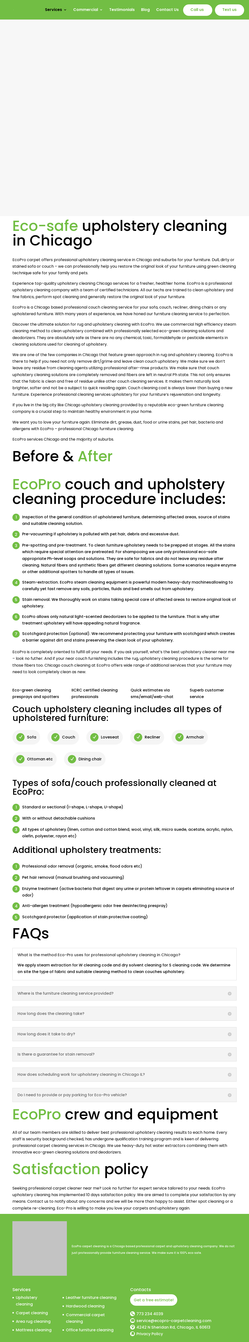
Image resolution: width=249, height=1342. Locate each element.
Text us (229, 10)
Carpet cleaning (32, 1313)
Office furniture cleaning (90, 1330)
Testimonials (122, 10)
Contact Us (167, 10)
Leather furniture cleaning (91, 1297)
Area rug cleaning (33, 1321)
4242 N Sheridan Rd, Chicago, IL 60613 (173, 1327)
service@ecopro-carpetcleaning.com (173, 1320)
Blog (145, 10)
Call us (197, 10)
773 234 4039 (149, 1314)
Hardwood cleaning (85, 1306)
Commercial (85, 10)
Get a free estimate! (154, 1300)
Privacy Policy (149, 1334)
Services (53, 10)
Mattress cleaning (34, 1330)
